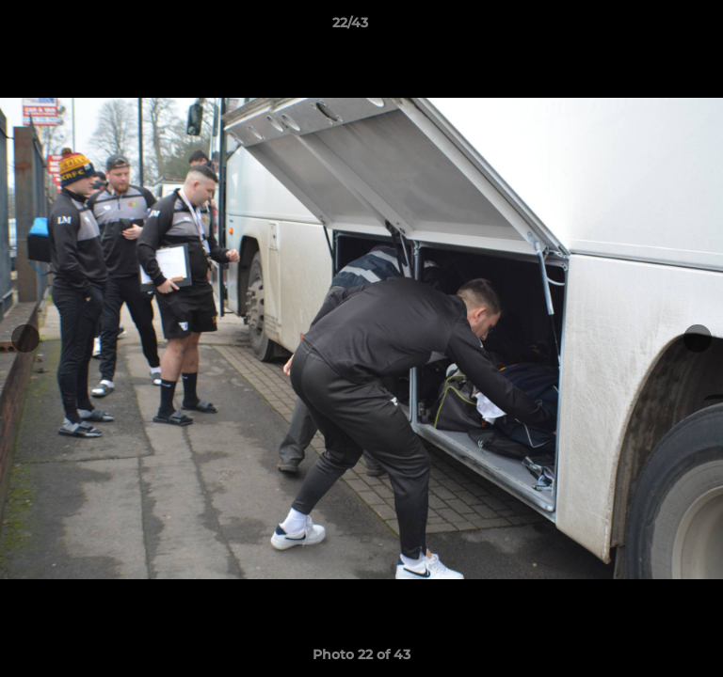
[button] (655, 27)
